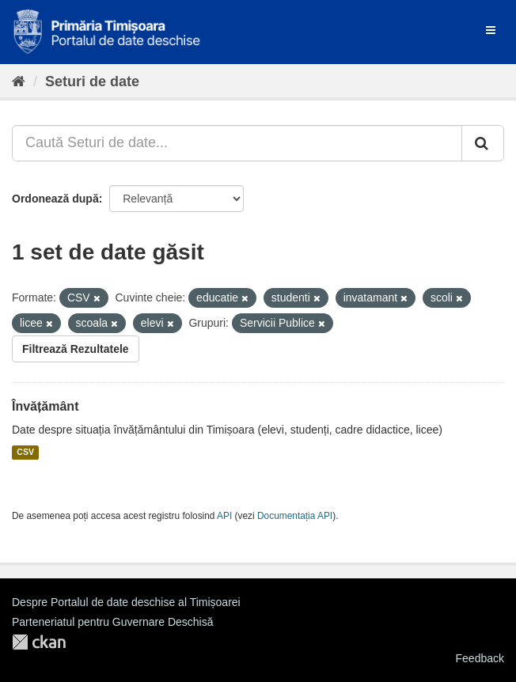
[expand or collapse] (490, 30)
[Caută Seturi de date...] (237, 143)
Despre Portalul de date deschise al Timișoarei (126, 602)
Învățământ (45, 406)
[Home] (18, 81)
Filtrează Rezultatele (75, 349)
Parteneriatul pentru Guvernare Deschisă (112, 622)
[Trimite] (482, 143)
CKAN (39, 642)
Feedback (480, 658)
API (224, 515)
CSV (25, 452)
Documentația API (294, 515)
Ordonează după (55, 198)
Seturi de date (92, 81)
